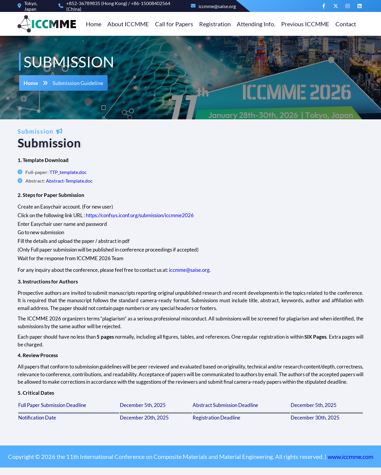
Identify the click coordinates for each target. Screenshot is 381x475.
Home (92, 23)
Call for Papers (173, 23)
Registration (213, 23)
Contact (344, 23)
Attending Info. (254, 23)
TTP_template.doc (69, 172)
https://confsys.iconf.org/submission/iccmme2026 (141, 215)
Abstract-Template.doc (70, 180)
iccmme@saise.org (191, 270)
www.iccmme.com (350, 464)
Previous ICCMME (304, 23)
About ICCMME (127, 23)
